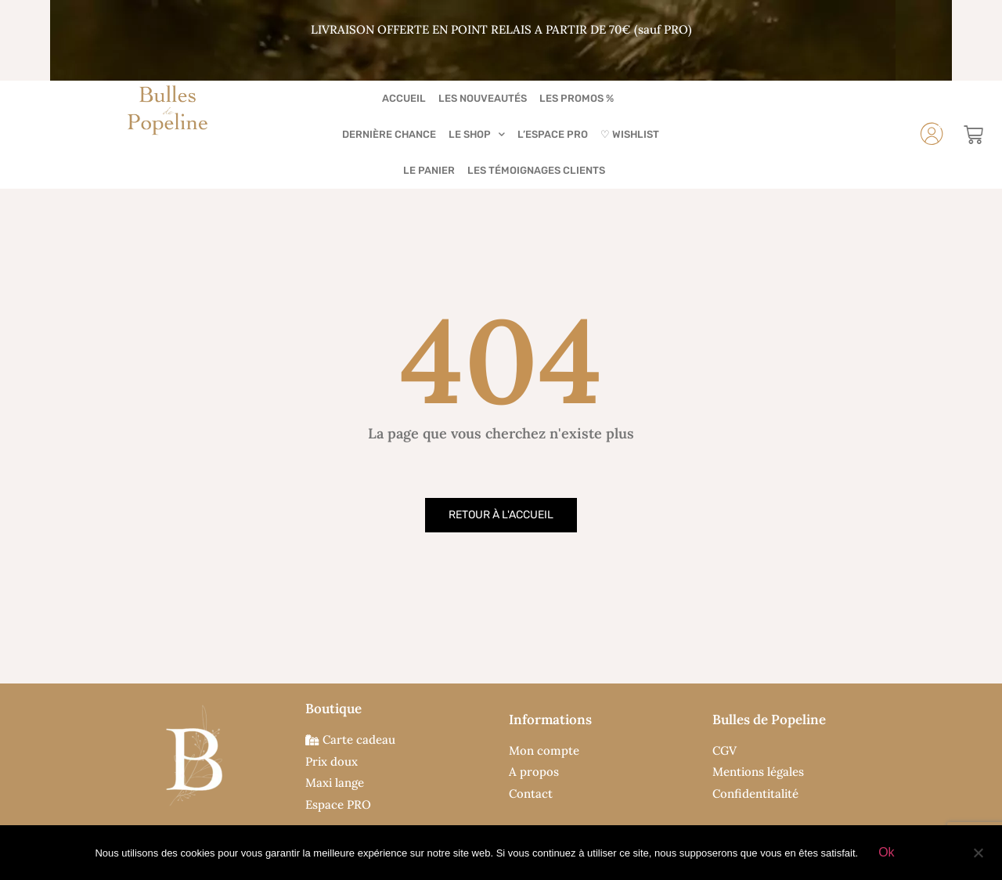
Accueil (404, 98)
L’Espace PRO (552, 134)
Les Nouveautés (482, 98)
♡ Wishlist (629, 134)
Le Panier (429, 170)
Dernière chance (389, 134)
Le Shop (477, 134)
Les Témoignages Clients (536, 170)
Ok (886, 852)
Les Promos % (576, 98)
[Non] (977, 851)
